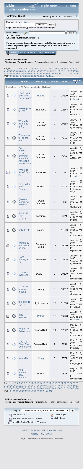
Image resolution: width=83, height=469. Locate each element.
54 (11, 73)
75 (74, 73)
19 (56, 68)
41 (47, 71)
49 (71, 71)
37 (35, 71)
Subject (25, 81)
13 (38, 68)
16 (47, 68)
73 (68, 73)
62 (35, 73)
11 (32, 68)
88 (39, 76)
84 (27, 76)
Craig (41, 358)
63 (38, 73)
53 (8, 73)
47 (65, 71)
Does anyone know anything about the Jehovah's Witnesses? (25, 156)
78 (9, 76)
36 (32, 71)
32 (20, 71)
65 (44, 73)
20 (59, 68)
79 (12, 76)
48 (68, 71)
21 (62, 68)
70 (59, 73)
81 (18, 76)
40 (44, 71)
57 (20, 73)
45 (59, 71)
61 (32, 73)
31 (17, 71)
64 (41, 73)
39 (41, 71)
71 (62, 73)
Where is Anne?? (23, 171)
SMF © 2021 (39, 430)
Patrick (40, 95)
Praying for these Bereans (24, 186)
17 (50, 68)
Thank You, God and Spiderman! (25, 95)
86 (33, 76)
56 (17, 73)
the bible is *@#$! (24, 303)
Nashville (23, 358)
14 (41, 68)
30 (14, 71)
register (24, 22)
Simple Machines (54, 430)
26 (77, 68)
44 (56, 71)
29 (11, 71)
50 (74, 71)
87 (36, 76)
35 (29, 71)
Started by (41, 81)
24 (71, 68)
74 (71, 73)
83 (24, 76)
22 (65, 68)
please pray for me (25, 109)
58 (23, 73)
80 (15, 76)
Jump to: (16, 410)
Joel (76, 62)
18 (53, 68)
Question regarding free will (24, 202)
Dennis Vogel (62, 62)
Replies (54, 81)
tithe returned (23, 316)
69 (56, 73)
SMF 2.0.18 (26, 430)
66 (47, 73)
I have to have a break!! (23, 289)
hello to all (24, 230)
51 (77, 71)
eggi (75, 176)
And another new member (23, 373)
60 (29, 73)
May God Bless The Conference (25, 344)
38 (38, 71)
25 (74, 68)
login (15, 22)
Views (64, 81)
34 (26, 71)
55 (14, 73)
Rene (71, 62)
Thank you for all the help (24, 138)
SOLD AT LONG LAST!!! (23, 216)
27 (5, 71)
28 (8, 71)
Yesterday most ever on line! (24, 245)
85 (30, 76)
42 (50, 71)
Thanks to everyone (24, 273)
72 (65, 73)
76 (77, 73)
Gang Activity (22, 258)
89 (42, 76)
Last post (76, 81)
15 (44, 68)
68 (53, 73)
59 (26, 73)
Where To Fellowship (24, 330)
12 (35, 68)
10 (29, 68)
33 (23, 71)
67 (50, 73)
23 (68, 68)
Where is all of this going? (23, 124)
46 (62, 71)
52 (5, 73)
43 (53, 71)
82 (21, 76)
